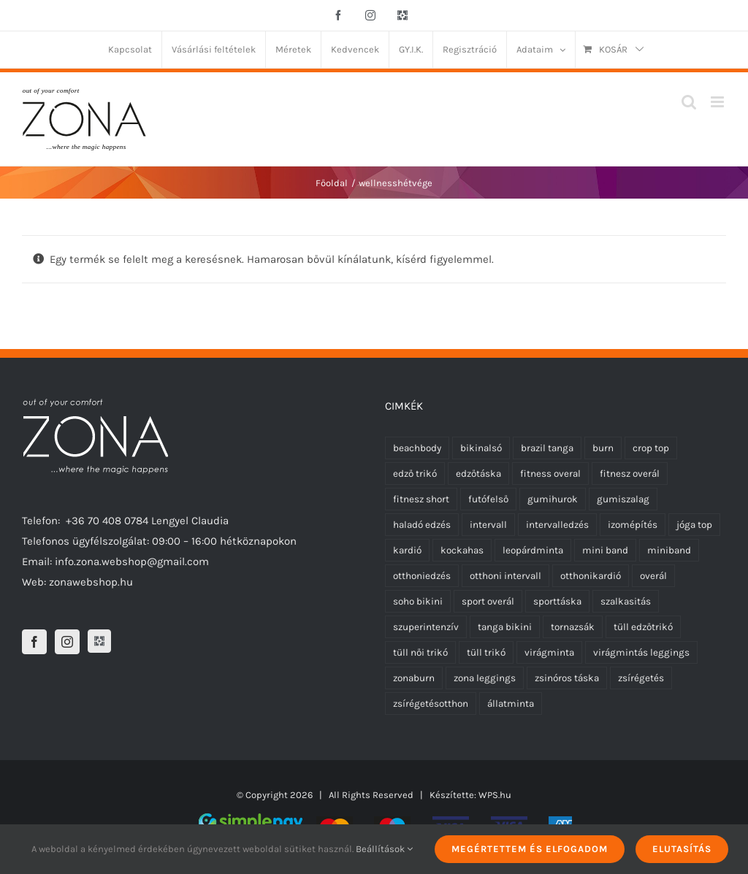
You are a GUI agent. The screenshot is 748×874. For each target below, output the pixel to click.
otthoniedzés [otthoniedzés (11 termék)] (422, 575)
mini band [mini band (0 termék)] (605, 550)
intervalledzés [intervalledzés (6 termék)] (557, 524)
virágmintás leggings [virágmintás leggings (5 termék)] (641, 652)
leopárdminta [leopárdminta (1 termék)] (533, 550)
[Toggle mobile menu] (718, 102)
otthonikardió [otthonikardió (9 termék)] (590, 575)
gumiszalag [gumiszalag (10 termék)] (623, 499)
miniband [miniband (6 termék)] (669, 550)
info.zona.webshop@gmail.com (132, 561)
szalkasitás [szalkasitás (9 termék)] (625, 601)
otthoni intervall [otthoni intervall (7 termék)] (505, 575)
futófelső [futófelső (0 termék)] (488, 499)
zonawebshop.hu (91, 582)
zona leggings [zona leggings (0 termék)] (485, 677)
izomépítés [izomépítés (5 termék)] (632, 524)
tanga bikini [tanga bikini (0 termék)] (505, 626)
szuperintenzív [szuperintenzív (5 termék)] (426, 626)
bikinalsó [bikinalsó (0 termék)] (481, 447)
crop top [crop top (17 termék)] (651, 447)
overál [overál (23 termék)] (653, 575)
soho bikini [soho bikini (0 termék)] (418, 601)
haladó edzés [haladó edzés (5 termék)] (422, 524)
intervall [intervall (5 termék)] (488, 524)
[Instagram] (67, 641)
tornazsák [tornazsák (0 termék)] (573, 626)
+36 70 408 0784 (107, 520)
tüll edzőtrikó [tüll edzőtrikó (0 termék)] (643, 626)
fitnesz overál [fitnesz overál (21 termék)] (630, 473)
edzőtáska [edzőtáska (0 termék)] (478, 473)
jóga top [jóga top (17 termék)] (694, 524)
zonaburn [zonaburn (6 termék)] (414, 677)
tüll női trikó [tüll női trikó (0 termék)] (420, 652)
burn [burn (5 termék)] (603, 447)
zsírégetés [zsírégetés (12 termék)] (641, 677)
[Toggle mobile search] (689, 102)
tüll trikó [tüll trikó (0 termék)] (486, 652)
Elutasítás (681, 848)
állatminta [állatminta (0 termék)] (510, 703)
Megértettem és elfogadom (529, 848)
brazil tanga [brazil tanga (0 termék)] (547, 447)
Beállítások (384, 848)
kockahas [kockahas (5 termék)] (462, 550)
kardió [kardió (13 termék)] (407, 550)
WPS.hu (494, 794)
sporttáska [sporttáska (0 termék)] (557, 601)
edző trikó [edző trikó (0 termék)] (415, 473)
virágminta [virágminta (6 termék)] (549, 652)
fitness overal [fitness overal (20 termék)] (550, 473)
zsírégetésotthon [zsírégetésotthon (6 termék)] (430, 703)
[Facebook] (34, 641)
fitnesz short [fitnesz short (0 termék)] (421, 499)
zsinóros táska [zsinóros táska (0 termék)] (567, 677)
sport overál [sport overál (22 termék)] (488, 601)
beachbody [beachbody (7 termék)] (417, 447)
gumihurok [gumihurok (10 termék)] (552, 499)
